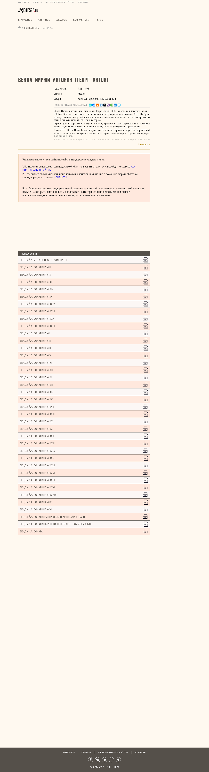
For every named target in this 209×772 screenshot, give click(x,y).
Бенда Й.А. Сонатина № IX (36, 348)
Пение (99, 19)
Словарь (37, 2)
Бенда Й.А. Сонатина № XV (36, 399)
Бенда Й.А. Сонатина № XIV (36, 392)
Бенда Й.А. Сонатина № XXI (36, 428)
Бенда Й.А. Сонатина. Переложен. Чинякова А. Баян (52, 516)
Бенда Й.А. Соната (31, 531)
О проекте (23, 2)
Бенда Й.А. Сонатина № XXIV (37, 304)
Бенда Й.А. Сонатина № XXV (37, 458)
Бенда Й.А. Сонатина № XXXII (38, 480)
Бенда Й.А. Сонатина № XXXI (37, 326)
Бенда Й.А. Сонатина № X (35, 274)
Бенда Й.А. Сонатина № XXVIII (38, 472)
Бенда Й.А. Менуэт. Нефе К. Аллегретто (44, 260)
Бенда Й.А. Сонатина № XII (36, 377)
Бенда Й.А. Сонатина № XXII (37, 436)
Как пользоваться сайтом (60, 2)
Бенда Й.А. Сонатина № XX (36, 421)
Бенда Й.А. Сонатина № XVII (37, 406)
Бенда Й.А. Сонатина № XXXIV (38, 494)
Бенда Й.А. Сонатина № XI (36, 282)
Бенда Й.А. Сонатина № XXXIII (38, 487)
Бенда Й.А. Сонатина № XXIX (37, 450)
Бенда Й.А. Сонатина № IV (36, 502)
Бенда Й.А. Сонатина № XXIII (37, 443)
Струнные (44, 19)
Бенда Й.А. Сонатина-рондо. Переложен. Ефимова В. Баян (56, 524)
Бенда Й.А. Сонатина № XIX (36, 289)
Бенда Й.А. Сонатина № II (35, 267)
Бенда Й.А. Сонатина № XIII (36, 384)
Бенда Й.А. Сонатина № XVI (36, 296)
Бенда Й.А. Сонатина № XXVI (37, 465)
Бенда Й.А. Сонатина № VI (36, 362)
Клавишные (25, 19)
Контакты (83, 2)
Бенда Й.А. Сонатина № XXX (37, 318)
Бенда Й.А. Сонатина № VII (36, 509)
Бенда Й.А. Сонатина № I (35, 333)
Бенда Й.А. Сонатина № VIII (36, 370)
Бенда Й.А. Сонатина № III (35, 340)
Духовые (61, 19)
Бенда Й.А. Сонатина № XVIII (37, 414)
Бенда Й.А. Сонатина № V (35, 355)
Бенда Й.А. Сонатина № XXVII (38, 311)
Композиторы (81, 19)
